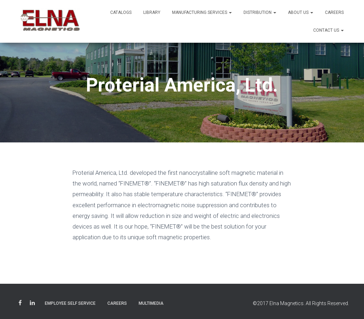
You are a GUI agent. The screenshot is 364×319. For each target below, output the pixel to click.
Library (151, 12)
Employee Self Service (70, 303)
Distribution (259, 12)
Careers (334, 12)
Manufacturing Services (202, 12)
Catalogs (121, 12)
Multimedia (151, 303)
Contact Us (328, 30)
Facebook (20, 304)
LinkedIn (32, 304)
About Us (300, 12)
